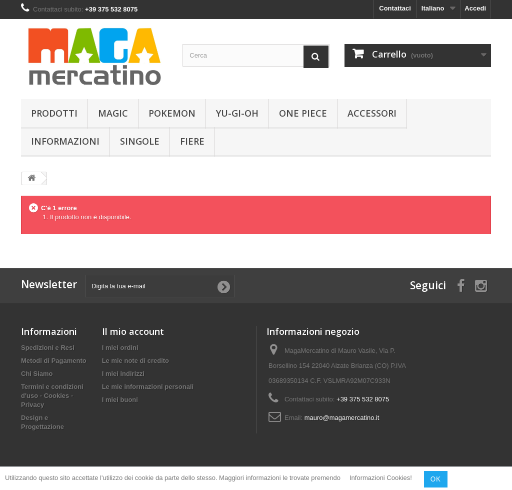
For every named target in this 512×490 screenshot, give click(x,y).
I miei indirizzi (123, 373)
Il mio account (133, 331)
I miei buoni (120, 399)
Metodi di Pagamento (53, 360)
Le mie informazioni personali (148, 386)
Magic (113, 113)
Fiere (192, 141)
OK (435, 479)
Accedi (475, 8)
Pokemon (172, 113)
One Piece (303, 113)
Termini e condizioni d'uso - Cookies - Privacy (52, 395)
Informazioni (65, 141)
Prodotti (54, 113)
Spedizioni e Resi (47, 347)
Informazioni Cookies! (381, 478)
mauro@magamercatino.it (342, 417)
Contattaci (395, 8)
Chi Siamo (37, 373)
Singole (140, 141)
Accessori (372, 113)
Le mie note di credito (135, 360)
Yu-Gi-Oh (237, 113)
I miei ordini (120, 347)
